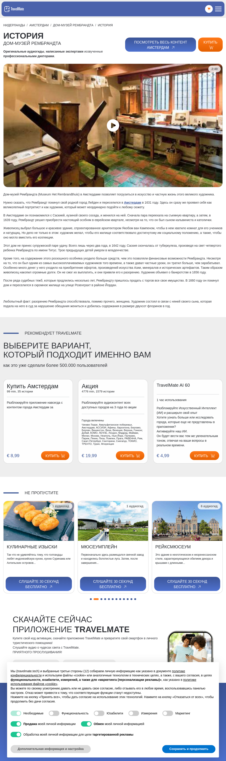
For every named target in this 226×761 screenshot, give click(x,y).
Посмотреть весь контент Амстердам (160, 45)
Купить (210, 44)
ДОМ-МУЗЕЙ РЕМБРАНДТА (73, 25)
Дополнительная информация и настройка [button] (51, 749)
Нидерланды (14, 25)
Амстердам (39, 25)
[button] (91, 599)
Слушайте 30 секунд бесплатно (39, 584)
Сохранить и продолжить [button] (188, 749)
